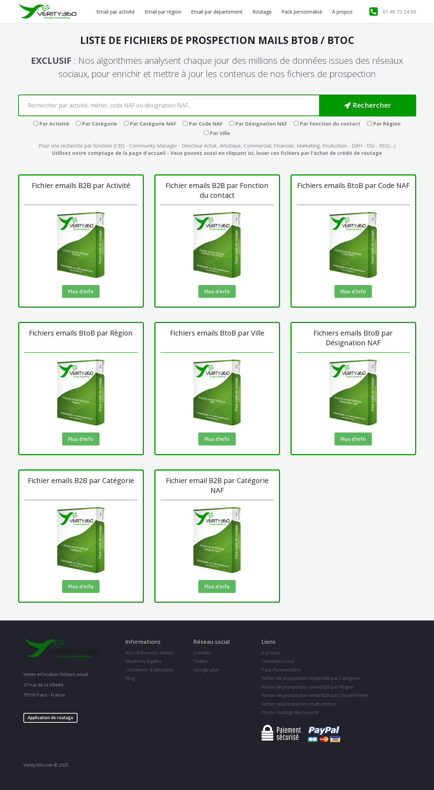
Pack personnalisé (301, 11)
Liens (268, 642)
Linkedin (202, 652)
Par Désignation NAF (258, 123)
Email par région (163, 11)
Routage (262, 11)
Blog (129, 678)
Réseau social (211, 642)
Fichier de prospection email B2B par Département (315, 695)
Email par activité (115, 11)
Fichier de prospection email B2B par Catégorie (311, 678)
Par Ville (217, 133)
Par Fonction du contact (327, 123)
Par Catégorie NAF (150, 123)
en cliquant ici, (236, 153)
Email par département (217, 11)
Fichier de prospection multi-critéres (299, 704)
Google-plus (206, 670)
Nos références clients (149, 652)
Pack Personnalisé (281, 670)
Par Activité (51, 123)
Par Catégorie (96, 123)
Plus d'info (81, 291)
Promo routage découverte (290, 712)
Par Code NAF (202, 123)
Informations (143, 642)
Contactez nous (278, 661)
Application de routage (50, 718)
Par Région (383, 123)
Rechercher (367, 105)
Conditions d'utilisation (149, 670)
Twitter (200, 661)
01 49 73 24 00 (399, 11)
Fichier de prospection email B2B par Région (308, 687)
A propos (342, 11)
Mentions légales (143, 661)
